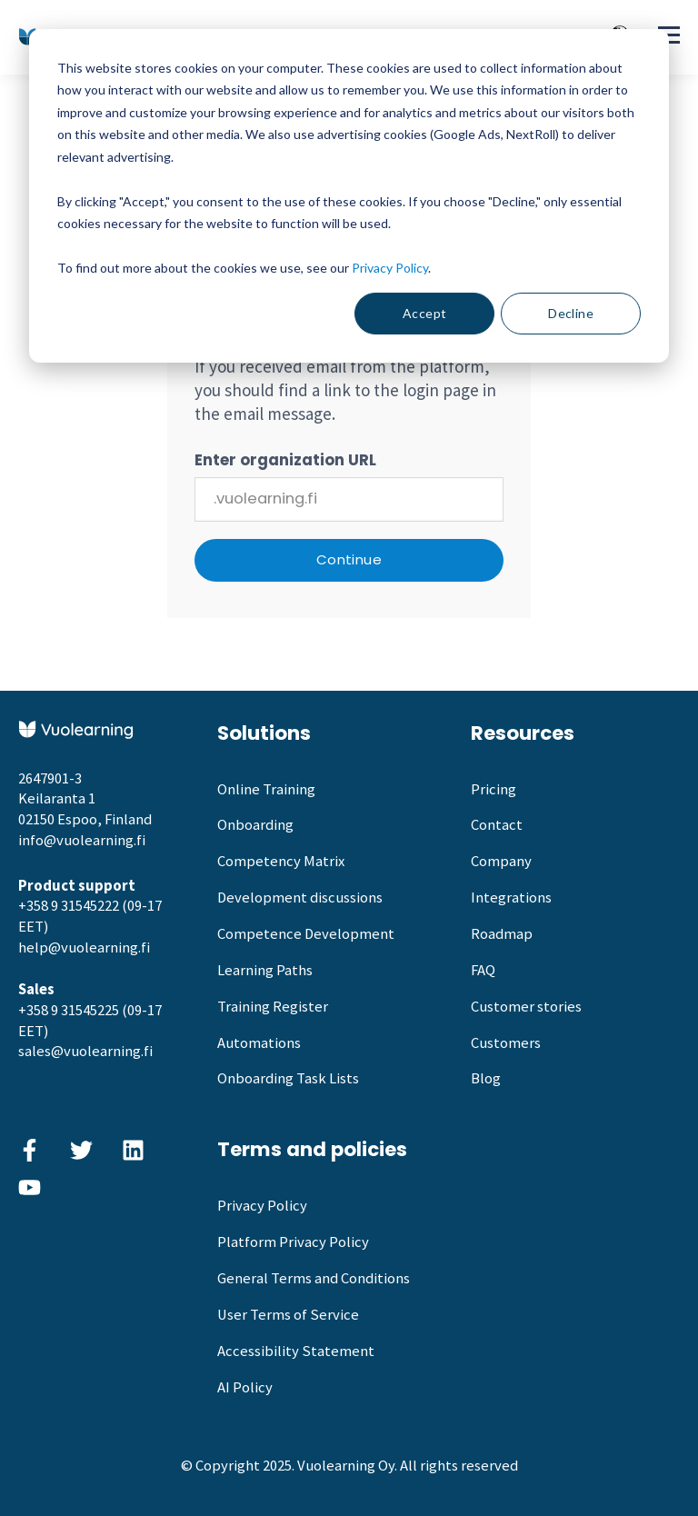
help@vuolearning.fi (84, 947)
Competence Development (305, 934)
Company (501, 861)
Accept (425, 313)
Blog (486, 1078)
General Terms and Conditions (313, 1278)
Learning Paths (265, 970)
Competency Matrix (280, 861)
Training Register (272, 1006)
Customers (506, 1043)
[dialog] (349, 196)
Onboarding (255, 825)
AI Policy (245, 1387)
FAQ (483, 970)
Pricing (493, 789)
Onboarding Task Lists (288, 1078)
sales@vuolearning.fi (85, 1051)
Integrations (511, 897)
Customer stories (526, 1006)
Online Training (266, 789)
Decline (570, 313)
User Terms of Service (288, 1314)
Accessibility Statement (295, 1351)
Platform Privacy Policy (293, 1242)
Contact (497, 825)
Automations (259, 1043)
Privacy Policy (390, 267)
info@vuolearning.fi (81, 840)
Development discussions (300, 897)
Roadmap (502, 934)
